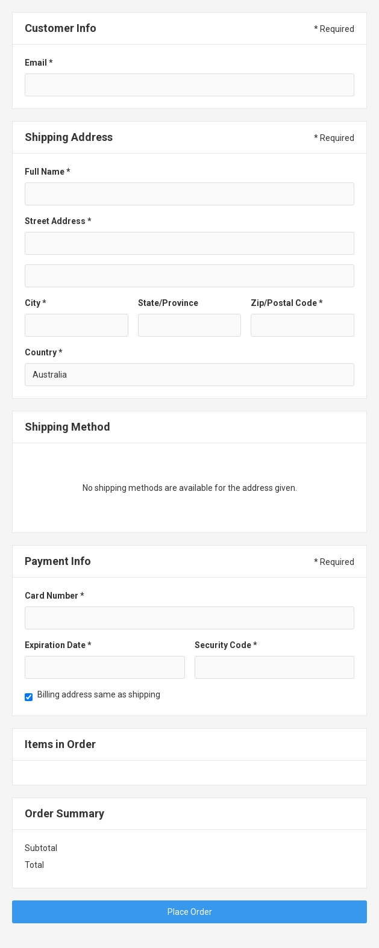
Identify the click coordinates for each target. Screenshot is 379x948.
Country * (44, 352)
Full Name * (47, 171)
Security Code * (226, 645)
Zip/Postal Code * (287, 303)
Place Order (190, 912)
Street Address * (58, 221)
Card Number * (54, 595)
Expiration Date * (58, 645)
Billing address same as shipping (98, 694)
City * (35, 303)
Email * (39, 62)
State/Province (168, 303)
